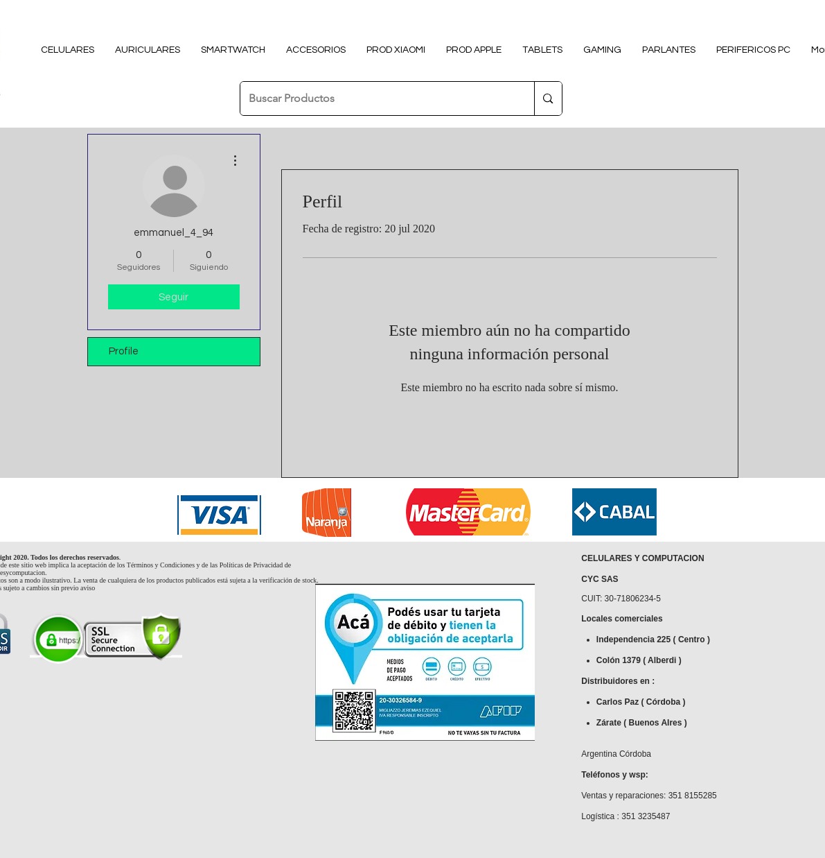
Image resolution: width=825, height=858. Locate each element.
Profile (124, 351)
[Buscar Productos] (377, 98)
